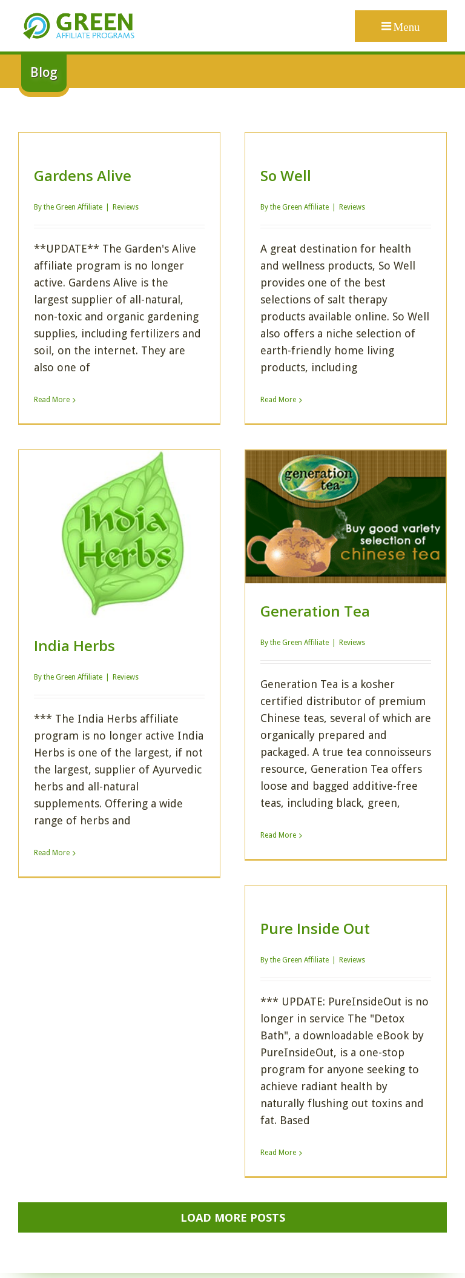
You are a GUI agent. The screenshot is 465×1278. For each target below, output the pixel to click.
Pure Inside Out (315, 928)
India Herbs (74, 645)
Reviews (126, 207)
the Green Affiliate (73, 207)
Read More (52, 400)
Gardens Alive (82, 175)
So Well (285, 175)
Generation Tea (315, 611)
